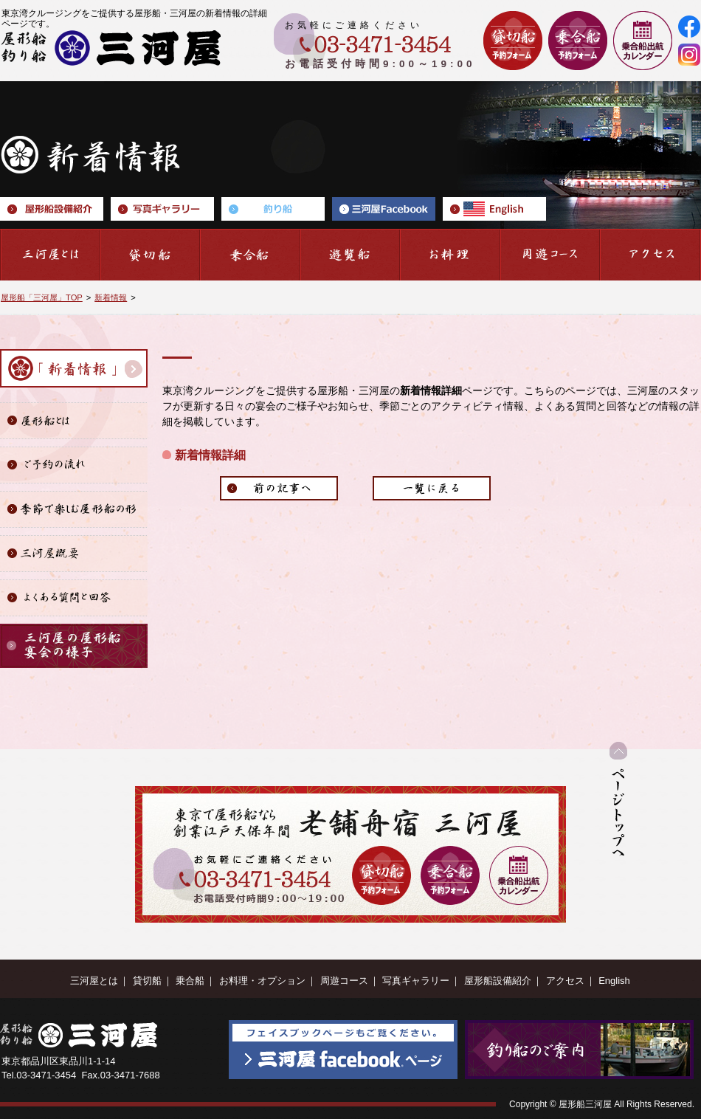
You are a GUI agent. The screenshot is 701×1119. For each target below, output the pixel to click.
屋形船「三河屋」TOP (42, 297)
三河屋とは (94, 980)
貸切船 (147, 980)
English (614, 980)
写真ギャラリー (415, 980)
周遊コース (344, 980)
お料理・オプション (262, 980)
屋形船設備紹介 (497, 980)
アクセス (565, 980)
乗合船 (190, 980)
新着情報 (110, 297)
